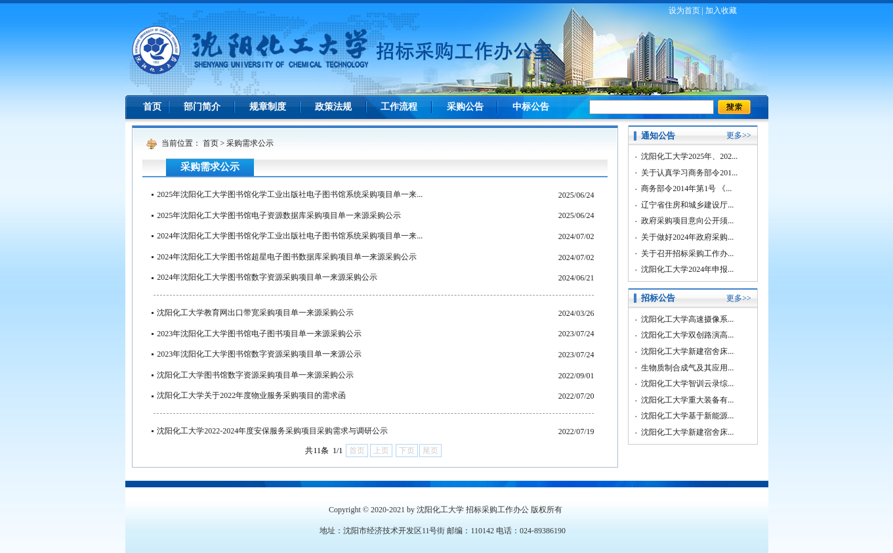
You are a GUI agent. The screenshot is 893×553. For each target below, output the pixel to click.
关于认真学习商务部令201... (689, 172)
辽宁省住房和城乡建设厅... (687, 205)
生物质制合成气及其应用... (687, 367)
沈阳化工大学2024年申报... (687, 269)
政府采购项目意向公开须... (687, 220)
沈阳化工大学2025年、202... (689, 156)
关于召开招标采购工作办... (687, 253)
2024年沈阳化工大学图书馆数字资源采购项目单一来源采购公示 (267, 277)
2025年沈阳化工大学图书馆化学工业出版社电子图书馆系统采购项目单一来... (290, 194)
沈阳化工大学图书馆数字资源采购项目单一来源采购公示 (255, 375)
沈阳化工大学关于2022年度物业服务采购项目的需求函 (251, 395)
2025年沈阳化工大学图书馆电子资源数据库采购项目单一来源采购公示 (279, 215)
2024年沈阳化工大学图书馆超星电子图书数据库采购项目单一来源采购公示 (287, 256)
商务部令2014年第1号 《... (686, 188)
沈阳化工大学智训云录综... (687, 383)
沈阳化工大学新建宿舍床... (687, 351)
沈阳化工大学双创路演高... (687, 335)
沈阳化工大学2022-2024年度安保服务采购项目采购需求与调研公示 (272, 430)
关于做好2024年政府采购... (687, 237)
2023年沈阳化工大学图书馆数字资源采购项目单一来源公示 (259, 354)
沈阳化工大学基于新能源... (687, 415)
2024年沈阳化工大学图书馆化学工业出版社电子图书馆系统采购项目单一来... (290, 235)
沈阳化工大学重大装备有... (687, 400)
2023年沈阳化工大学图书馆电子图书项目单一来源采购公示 (259, 333)
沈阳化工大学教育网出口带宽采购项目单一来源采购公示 (255, 312)
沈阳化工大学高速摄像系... (687, 319)
